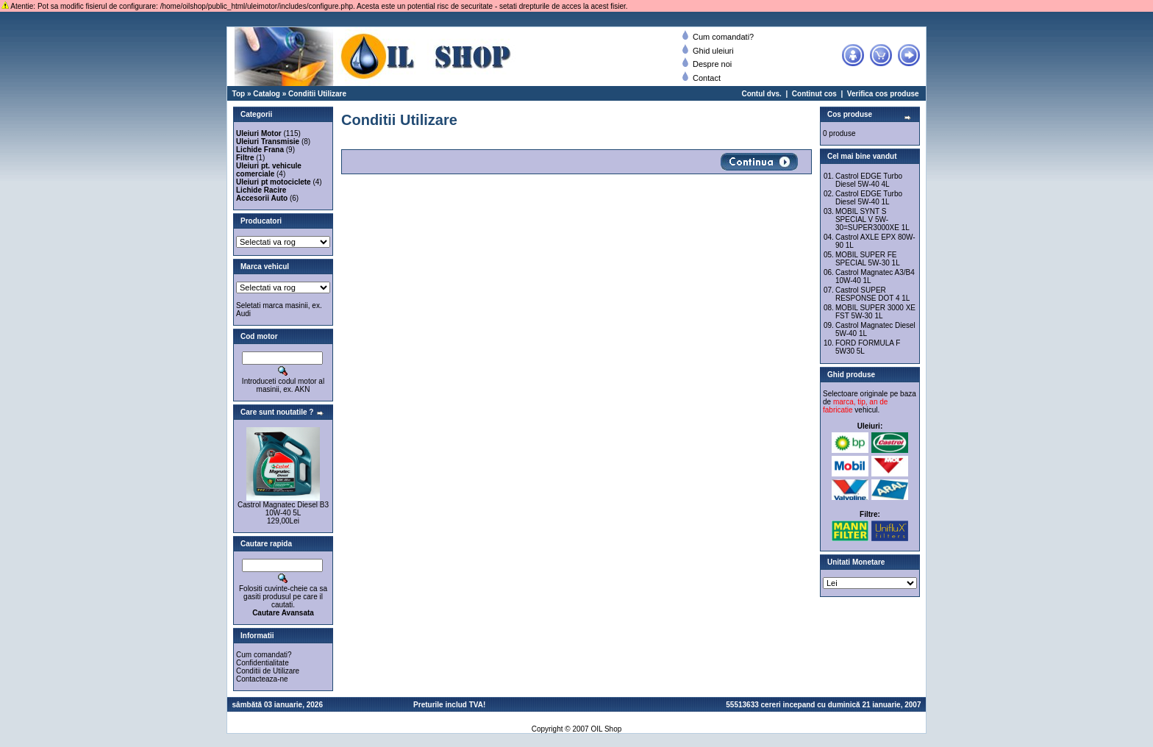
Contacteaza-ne (262, 679)
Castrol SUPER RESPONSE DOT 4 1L (872, 294)
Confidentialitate (262, 663)
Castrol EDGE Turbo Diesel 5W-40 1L (868, 198)
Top (239, 94)
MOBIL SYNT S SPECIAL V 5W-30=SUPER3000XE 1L (872, 219)
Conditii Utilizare (317, 94)
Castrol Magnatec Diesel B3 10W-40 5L (283, 509)
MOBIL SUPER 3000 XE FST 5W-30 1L (875, 312)
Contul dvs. (761, 94)
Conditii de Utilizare (267, 671)
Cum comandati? (718, 36)
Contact (701, 78)
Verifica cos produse (883, 94)
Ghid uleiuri (708, 50)
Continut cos (814, 94)
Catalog (266, 94)
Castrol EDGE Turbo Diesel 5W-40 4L (868, 180)
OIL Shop (605, 729)
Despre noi (707, 64)
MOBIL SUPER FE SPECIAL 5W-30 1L (867, 259)
